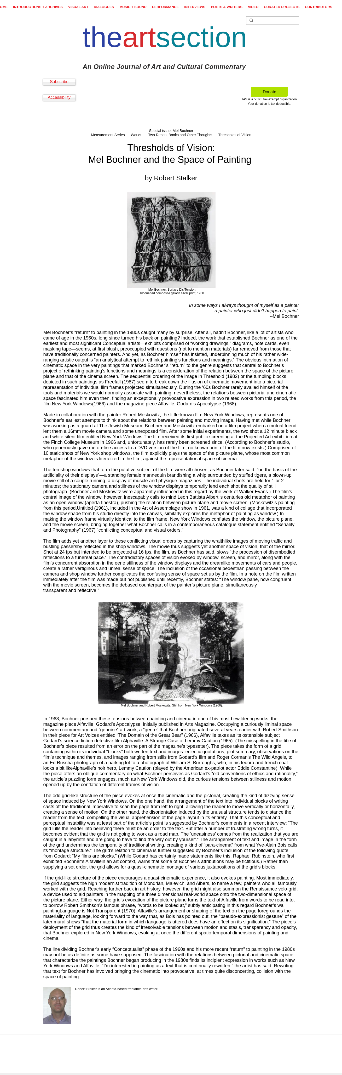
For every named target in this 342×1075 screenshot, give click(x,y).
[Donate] (269, 92)
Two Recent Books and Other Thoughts (180, 135)
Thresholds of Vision (234, 135)
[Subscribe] (59, 82)
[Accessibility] (59, 98)
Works (136, 135)
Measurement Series (108, 135)
